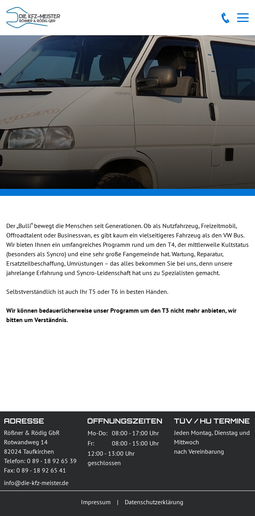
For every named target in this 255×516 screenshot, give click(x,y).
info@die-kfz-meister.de (36, 483)
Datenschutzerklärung (154, 502)
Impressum (96, 502)
